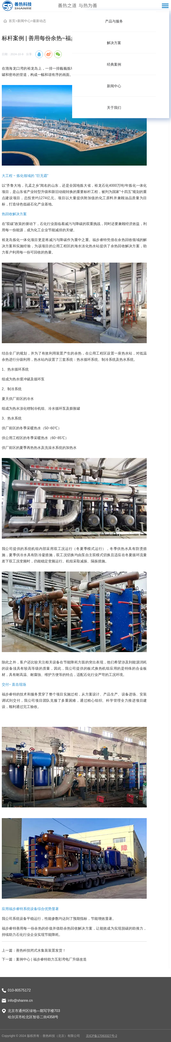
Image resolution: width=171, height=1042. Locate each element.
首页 (12, 21)
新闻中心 (24, 21)
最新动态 (39, 21)
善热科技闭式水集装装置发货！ (41, 950)
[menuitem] (114, 21)
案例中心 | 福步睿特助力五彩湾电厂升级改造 (51, 959)
